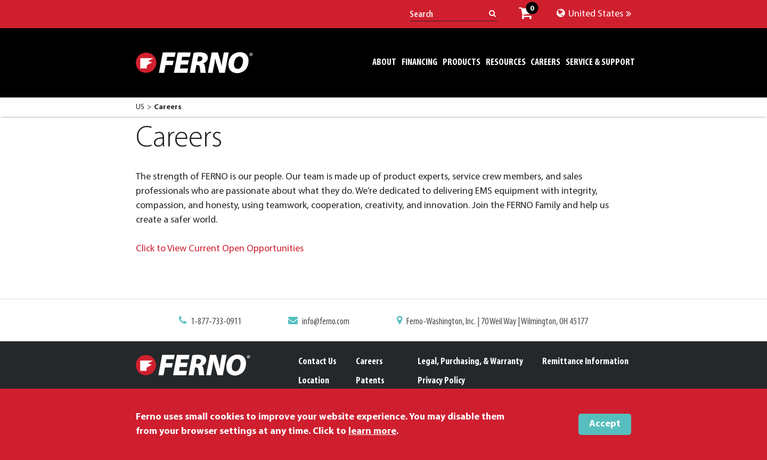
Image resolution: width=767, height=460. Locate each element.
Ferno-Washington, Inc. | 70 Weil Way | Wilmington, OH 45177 (497, 322)
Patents (370, 381)
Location (313, 381)
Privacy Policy (441, 381)
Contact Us (317, 362)
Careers (369, 362)
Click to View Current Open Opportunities (221, 249)
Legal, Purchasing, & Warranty (470, 362)
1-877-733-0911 (216, 322)
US (140, 107)
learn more (372, 431)
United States (594, 14)
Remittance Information (585, 362)
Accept (605, 424)
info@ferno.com (325, 322)
